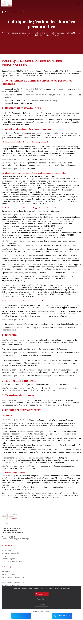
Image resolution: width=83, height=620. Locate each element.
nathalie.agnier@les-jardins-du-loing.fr (15, 539)
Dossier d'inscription (9, 574)
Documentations (8, 571)
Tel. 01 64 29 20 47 (8, 537)
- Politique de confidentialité (12, 561)
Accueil (2, 12)
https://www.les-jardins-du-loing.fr (29, 89)
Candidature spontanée (10, 553)
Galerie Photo (6, 550)
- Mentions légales (8, 559)
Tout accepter (41, 594)
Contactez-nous (21, 616)
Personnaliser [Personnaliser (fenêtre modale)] (41, 604)
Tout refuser (41, 599)
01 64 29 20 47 (62, 616)
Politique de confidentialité (15, 12)
